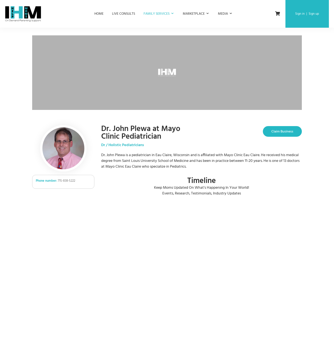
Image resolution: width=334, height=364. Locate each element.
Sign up (314, 13)
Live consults (123, 14)
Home (99, 14)
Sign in (300, 13)
